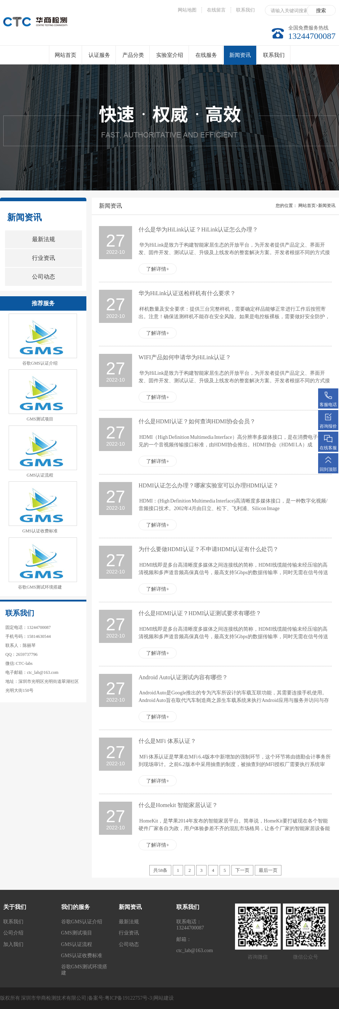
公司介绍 (13, 933)
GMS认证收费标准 (40, 530)
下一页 (242, 870)
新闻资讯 (240, 58)
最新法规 (43, 239)
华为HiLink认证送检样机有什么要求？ (187, 293)
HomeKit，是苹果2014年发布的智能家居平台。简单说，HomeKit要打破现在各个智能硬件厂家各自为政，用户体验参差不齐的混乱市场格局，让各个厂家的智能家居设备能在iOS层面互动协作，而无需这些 (234, 828)
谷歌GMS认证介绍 (40, 363)
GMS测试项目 (40, 419)
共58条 (160, 870)
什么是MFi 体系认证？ (167, 741)
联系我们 (245, 10)
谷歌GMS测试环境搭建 (40, 587)
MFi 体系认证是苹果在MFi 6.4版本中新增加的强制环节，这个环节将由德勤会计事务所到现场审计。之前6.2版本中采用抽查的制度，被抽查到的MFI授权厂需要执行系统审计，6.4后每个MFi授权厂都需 (235, 764)
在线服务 (206, 55)
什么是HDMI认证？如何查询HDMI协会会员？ (197, 421)
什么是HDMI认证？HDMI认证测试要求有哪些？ (200, 613)
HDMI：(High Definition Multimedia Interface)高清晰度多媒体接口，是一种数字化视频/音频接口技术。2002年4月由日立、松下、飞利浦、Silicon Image (233, 504)
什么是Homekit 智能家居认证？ (178, 805)
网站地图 (187, 10)
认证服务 (99, 55)
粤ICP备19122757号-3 (128, 998)
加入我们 (13, 944)
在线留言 (216, 10)
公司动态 (43, 277)
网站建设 (164, 998)
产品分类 (133, 55)
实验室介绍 (169, 55)
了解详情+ (157, 269)
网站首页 (65, 55)
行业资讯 (43, 258)
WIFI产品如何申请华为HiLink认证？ (185, 357)
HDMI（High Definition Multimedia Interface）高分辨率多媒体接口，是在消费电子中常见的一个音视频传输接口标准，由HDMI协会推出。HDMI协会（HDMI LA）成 (233, 440)
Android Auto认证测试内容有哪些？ (183, 677)
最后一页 (268, 870)
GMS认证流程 (40, 475)
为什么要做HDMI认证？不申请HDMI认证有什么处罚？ (209, 549)
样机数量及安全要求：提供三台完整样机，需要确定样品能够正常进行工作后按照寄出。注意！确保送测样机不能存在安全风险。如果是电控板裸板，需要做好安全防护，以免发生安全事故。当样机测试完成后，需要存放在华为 (234, 316)
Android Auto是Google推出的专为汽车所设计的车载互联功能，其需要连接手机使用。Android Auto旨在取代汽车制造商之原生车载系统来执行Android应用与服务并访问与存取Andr (234, 700)
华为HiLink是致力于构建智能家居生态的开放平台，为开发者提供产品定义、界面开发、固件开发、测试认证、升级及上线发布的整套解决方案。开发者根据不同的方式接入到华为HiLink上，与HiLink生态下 (234, 252)
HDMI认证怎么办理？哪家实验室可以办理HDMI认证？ (209, 485)
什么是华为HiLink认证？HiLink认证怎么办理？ (198, 229)
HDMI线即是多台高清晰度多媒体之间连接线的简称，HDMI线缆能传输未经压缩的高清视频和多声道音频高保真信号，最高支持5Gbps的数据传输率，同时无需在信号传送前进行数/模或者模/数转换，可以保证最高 (233, 572)
